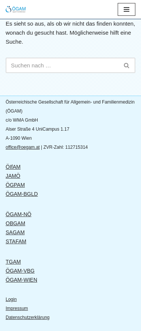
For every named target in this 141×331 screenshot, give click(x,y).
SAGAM (15, 232)
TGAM (13, 262)
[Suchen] (62, 65)
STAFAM (16, 241)
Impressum (17, 308)
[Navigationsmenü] (126, 9)
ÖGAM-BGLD (22, 194)
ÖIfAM (13, 167)
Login (11, 299)
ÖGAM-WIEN (21, 280)
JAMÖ (13, 176)
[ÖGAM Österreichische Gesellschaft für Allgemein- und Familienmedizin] (21, 9)
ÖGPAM (15, 185)
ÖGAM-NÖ (18, 214)
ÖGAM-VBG (20, 271)
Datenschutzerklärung (28, 317)
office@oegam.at (23, 147)
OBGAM (15, 223)
